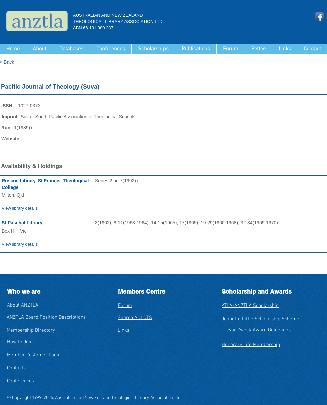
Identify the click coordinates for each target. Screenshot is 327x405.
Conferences (20, 381)
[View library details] (48, 208)
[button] (71, 49)
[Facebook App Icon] (319, 16)
